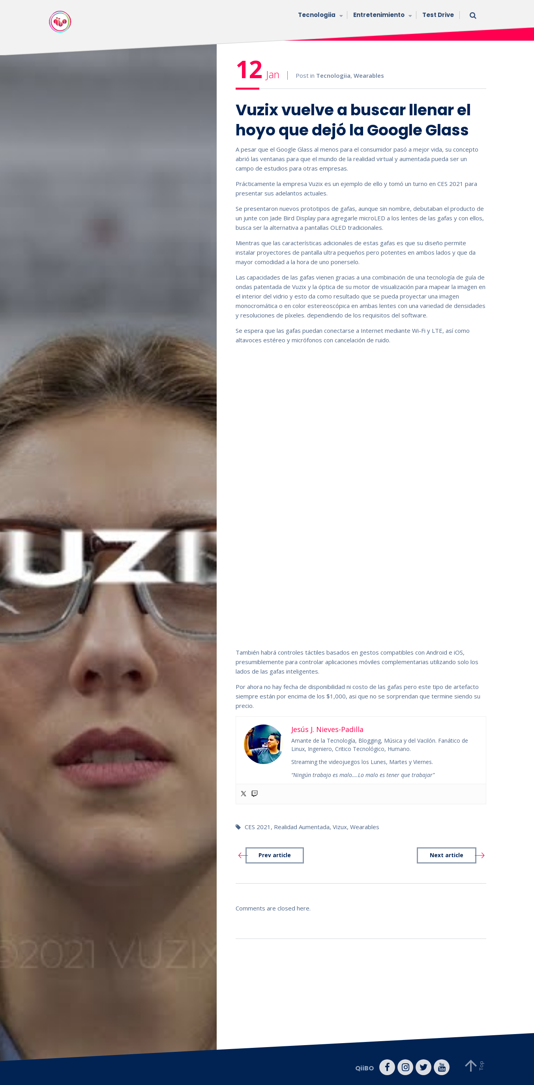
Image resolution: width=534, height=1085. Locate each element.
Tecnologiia (319, 16)
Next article (446, 855)
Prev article (275, 855)
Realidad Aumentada (302, 827)
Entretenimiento (381, 16)
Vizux (340, 827)
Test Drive (438, 15)
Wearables (369, 75)
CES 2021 (258, 827)
